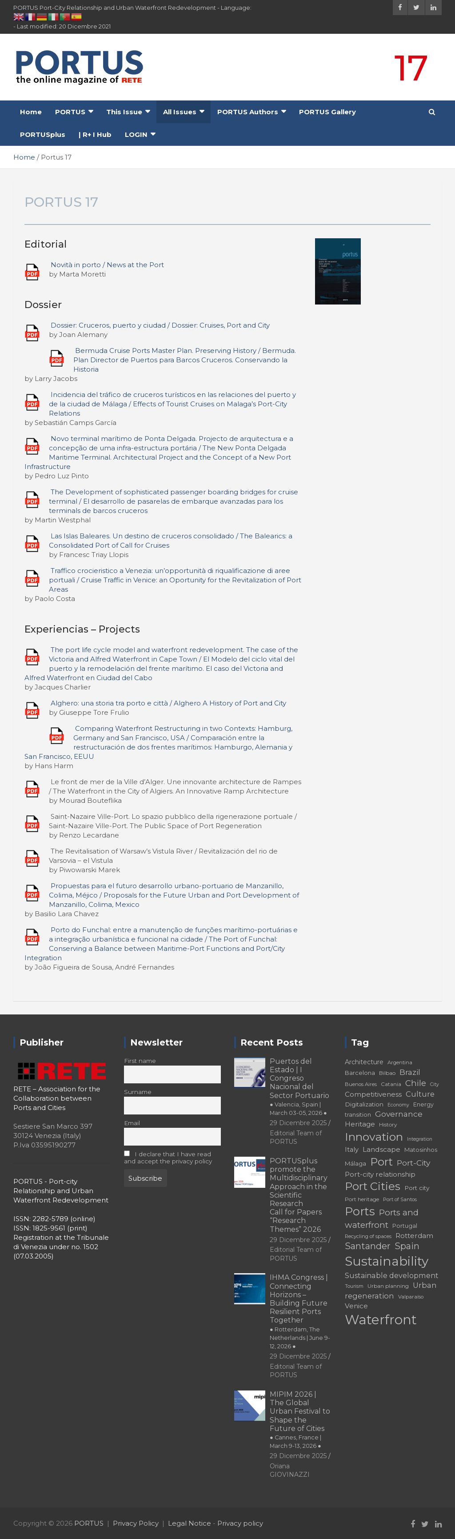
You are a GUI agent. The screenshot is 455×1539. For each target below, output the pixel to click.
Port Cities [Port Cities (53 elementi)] (372, 1186)
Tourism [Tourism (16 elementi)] (354, 1286)
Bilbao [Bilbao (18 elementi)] (387, 1073)
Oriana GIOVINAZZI (290, 1470)
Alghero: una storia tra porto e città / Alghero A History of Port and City (168, 703)
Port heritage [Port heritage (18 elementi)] (362, 1199)
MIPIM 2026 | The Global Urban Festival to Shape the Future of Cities (300, 1419)
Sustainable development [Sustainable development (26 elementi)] (392, 1275)
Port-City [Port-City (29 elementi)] (413, 1162)
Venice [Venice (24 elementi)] (356, 1306)
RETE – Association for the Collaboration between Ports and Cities (56, 1098)
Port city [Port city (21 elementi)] (416, 1187)
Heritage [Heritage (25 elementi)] (360, 1124)
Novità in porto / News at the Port (107, 265)
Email (132, 1122)
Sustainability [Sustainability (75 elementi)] (386, 1261)
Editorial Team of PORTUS (296, 1137)
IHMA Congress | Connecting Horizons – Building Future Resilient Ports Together (300, 1311)
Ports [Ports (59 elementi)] (360, 1211)
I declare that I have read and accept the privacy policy (168, 1157)
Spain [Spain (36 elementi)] (407, 1246)
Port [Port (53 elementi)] (381, 1161)
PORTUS (70, 112)
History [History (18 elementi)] (388, 1124)
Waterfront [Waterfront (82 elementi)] (381, 1319)
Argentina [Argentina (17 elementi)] (399, 1062)
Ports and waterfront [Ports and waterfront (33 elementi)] (382, 1218)
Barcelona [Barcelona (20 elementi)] (360, 1072)
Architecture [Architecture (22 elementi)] (364, 1062)
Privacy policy (240, 1523)
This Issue (124, 112)
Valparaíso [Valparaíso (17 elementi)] (410, 1297)
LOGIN (136, 134)
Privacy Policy (136, 1523)
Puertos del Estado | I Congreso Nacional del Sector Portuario (299, 1086)
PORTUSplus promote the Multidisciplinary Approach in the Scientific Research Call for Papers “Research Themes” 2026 (298, 1195)
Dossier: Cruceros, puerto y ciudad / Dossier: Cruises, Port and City (160, 325)
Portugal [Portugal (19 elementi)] (404, 1225)
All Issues (179, 112)
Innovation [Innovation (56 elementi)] (374, 1136)
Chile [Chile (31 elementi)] (415, 1083)
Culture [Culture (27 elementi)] (420, 1094)
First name (140, 1060)
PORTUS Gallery (327, 112)
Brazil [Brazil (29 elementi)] (409, 1072)
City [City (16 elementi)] (434, 1084)
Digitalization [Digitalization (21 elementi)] (364, 1104)
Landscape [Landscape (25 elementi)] (381, 1149)
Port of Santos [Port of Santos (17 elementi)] (400, 1199)
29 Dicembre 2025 (298, 1123)
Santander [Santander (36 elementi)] (368, 1246)
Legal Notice (189, 1523)
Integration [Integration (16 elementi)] (419, 1139)
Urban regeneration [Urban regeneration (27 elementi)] (391, 1290)
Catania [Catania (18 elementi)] (391, 1084)
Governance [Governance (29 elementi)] (399, 1113)
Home (31, 112)
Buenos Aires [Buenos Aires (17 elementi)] (361, 1084)
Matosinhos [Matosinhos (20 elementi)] (420, 1149)
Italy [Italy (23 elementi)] (352, 1150)
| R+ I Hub (95, 134)
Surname (138, 1091)
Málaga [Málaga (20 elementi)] (355, 1163)
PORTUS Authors (247, 112)
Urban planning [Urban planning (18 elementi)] (388, 1285)
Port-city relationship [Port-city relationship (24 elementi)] (380, 1174)
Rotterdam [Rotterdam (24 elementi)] (414, 1235)
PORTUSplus (42, 134)
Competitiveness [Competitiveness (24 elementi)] (373, 1094)
